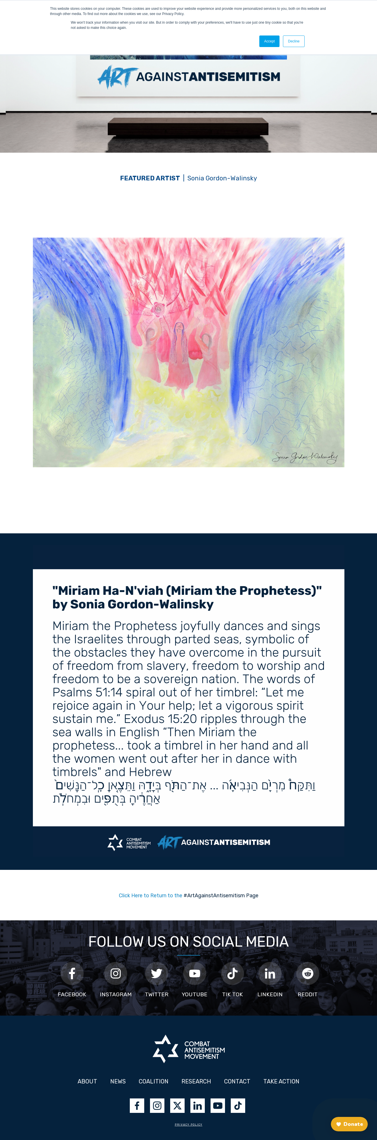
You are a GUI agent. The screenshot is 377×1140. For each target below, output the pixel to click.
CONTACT (237, 1081)
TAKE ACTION (281, 1081)
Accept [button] (269, 41)
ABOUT (87, 1081)
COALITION (153, 1081)
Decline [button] (293, 41)
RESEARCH (197, 1081)
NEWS (118, 1081)
